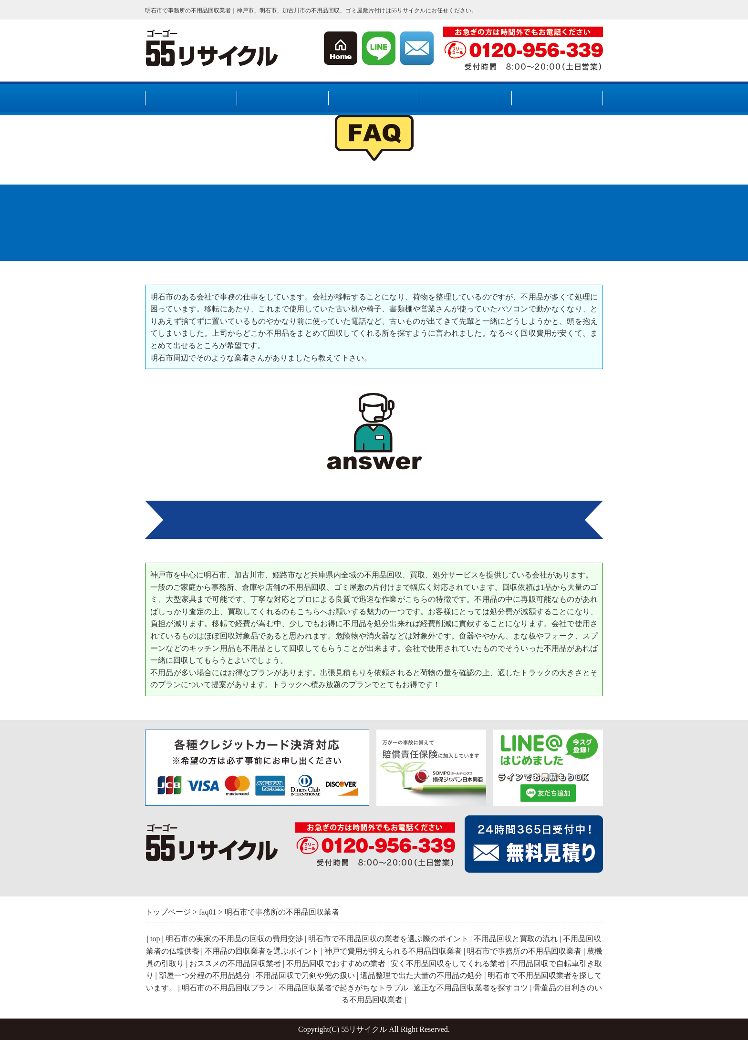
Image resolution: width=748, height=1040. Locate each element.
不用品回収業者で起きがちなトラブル (343, 988)
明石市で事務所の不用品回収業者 (524, 951)
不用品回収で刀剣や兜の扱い (305, 975)
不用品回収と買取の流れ (516, 939)
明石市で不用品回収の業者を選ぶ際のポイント (388, 939)
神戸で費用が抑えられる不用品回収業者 (393, 951)
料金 (465, 99)
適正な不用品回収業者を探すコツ (471, 988)
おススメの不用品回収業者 (235, 963)
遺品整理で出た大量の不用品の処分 (421, 975)
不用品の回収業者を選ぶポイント (262, 951)
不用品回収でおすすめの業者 (335, 963)
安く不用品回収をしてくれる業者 (448, 963)
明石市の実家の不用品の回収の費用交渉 (234, 939)
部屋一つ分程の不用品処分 (204, 975)
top (155, 939)
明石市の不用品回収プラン (227, 988)
